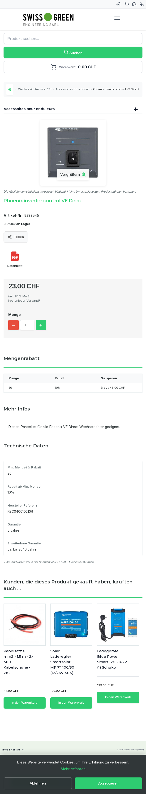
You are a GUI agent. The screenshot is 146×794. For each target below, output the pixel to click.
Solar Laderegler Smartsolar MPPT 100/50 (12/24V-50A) (62, 662)
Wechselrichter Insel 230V (34, 89)
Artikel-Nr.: (13, 215)
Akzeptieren (108, 783)
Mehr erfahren (73, 769)
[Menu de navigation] (117, 19)
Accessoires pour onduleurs (72, 89)
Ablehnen (38, 783)
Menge (14, 314)
